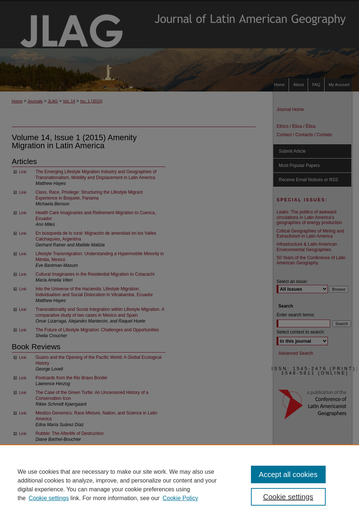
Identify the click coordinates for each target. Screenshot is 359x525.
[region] (179, 484)
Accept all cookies (288, 474)
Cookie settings (49, 498)
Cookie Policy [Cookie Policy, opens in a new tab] (180, 498)
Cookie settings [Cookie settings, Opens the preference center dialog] (288, 497)
